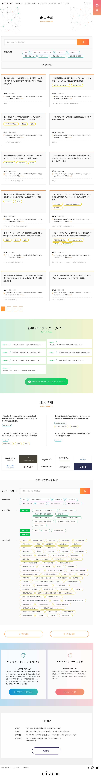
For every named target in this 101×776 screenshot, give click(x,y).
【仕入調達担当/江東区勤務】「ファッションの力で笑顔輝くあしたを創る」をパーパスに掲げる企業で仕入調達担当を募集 (23, 278)
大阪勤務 (52, 618)
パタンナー (74, 52)
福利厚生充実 (77, 85)
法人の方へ (16, 768)
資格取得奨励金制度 (44, 607)
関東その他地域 (39, 528)
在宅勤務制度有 (48, 592)
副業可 (59, 569)
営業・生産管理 (68, 614)
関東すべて (25, 513)
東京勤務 (40, 618)
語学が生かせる (79, 554)
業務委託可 (49, 547)
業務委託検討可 (75, 562)
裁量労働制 (26, 562)
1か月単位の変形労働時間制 (77, 573)
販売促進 (56, 603)
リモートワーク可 (45, 569)
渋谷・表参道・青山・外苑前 (43, 524)
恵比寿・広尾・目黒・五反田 (43, 517)
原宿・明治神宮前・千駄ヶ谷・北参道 (67, 520)
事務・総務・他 (29, 56)
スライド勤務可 (68, 577)
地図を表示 (46, 751)
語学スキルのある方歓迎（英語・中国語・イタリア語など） (55, 595)
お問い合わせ (5, 768)
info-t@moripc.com (63, 732)
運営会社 (26, 768)
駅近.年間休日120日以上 (61, 85)
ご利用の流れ (24, 637)
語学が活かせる (27, 558)
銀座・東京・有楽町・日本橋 (66, 524)
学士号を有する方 (61, 588)
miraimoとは (19, 3)
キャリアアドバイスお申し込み (23, 692)
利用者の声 (52, 3)
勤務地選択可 (9, 162)
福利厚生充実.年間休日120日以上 (32, 573)
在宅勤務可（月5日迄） (29, 611)
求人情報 (27, 3)
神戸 (46, 533)
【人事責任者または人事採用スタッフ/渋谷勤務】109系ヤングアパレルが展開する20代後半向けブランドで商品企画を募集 (22, 81)
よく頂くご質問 (69, 637)
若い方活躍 (52, 543)
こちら (22, 98)
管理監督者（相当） (54, 599)
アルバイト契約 (52, 614)
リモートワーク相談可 (43, 588)
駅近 (32, 124)
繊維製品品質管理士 (65, 565)
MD (26, 52)
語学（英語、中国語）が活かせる (32, 599)
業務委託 (63, 550)
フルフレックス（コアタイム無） (32, 614)
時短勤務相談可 (62, 580)
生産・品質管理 (64, 592)
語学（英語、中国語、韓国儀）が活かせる (35, 603)
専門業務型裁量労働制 (50, 577)
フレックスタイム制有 (42, 562)
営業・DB (43, 56)
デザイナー (60, 52)
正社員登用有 (80, 543)
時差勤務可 (71, 569)
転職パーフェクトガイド (39, 3)
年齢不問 (77, 592)
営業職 (7, 240)
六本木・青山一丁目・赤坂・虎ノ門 (45, 513)
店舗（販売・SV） (58, 56)
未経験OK (76, 547)
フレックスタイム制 (76, 240)
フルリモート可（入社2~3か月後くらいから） (48, 584)
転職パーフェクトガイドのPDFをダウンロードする (46, 384)
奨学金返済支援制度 (62, 607)
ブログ (60, 3)
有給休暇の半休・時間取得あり (74, 603)
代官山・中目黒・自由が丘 (42, 520)
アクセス (66, 3)
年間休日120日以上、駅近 (30, 577)
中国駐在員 (82, 577)
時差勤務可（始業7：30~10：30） (52, 611)
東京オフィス (26, 554)
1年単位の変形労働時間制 (30, 565)
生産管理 (38, 550)
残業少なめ (57, 204)
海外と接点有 (63, 547)
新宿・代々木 (62, 517)
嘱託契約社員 (26, 588)
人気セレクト (26, 547)
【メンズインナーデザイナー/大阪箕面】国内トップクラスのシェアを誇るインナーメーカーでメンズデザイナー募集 (71, 197)
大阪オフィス (51, 554)
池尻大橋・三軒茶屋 (67, 513)
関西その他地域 (58, 533)
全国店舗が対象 (27, 595)
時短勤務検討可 (75, 558)
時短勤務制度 (42, 558)
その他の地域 (25, 537)
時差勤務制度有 (59, 562)
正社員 (24, 124)
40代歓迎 (25, 584)
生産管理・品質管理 (75, 56)
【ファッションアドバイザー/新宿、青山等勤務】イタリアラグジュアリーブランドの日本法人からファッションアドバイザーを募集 (71, 158)
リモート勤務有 (48, 565)
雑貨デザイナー (27, 618)
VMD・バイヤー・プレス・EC (42, 52)
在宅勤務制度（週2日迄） (30, 592)
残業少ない (51, 550)
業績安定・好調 (37, 543)
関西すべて (25, 533)
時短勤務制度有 (27, 607)
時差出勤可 (26, 580)
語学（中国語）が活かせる (43, 580)
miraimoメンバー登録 (69, 692)
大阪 (36, 533)
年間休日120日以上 (11, 124)
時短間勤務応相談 (73, 584)
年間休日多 (76, 550)
